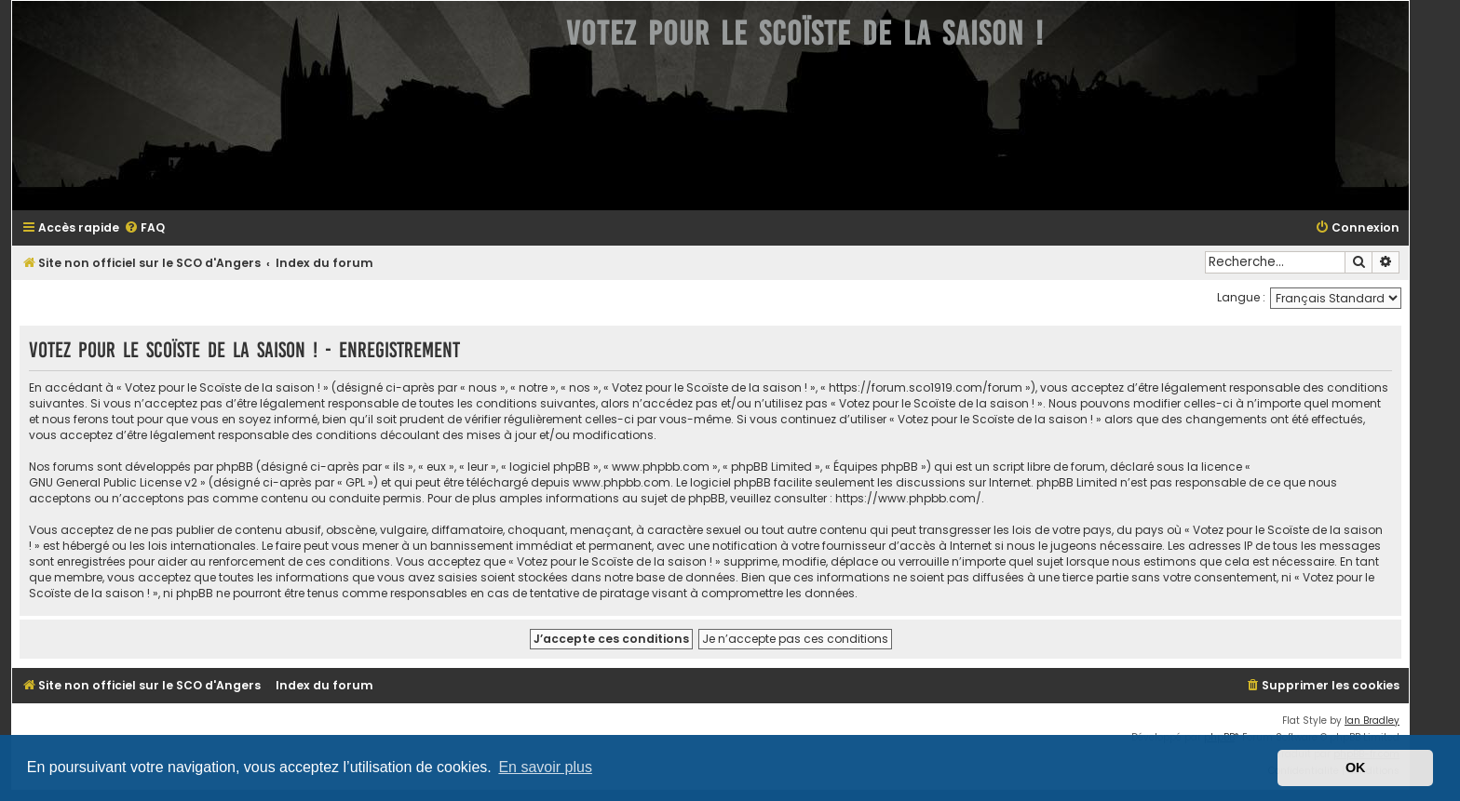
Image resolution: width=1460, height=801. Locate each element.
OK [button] (1355, 767)
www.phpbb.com (621, 482)
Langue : (1241, 297)
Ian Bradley (1372, 721)
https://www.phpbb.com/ (908, 498)
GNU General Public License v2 (113, 482)
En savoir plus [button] (545, 767)
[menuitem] (144, 228)
